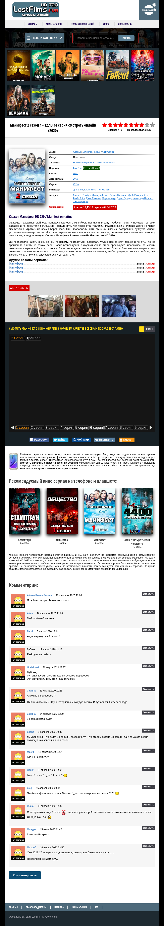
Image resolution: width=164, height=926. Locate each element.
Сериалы (32, 24)
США (76, 184)
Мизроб (31, 847)
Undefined (33, 667)
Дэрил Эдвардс (124, 198)
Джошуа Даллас (100, 195)
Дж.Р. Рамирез (135, 195)
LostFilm (77, 168)
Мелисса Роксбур (82, 195)
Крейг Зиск (90, 189)
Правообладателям (36, 907)
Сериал (77, 151)
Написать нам (79, 907)
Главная (13, 907)
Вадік (30, 770)
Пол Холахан (103, 189)
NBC (75, 173)
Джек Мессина (93, 198)
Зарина (31, 690)
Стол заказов (125, 24)
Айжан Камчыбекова (39, 595)
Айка (30, 613)
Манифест (16, 263)
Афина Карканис (118, 195)
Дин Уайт (78, 189)
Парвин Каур (108, 198)
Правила (59, 907)
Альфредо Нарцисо (143, 198)
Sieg (29, 788)
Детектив (87, 151)
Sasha (30, 732)
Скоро (106, 24)
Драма (97, 151)
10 (152, 125)
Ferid (30, 631)
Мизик (31, 752)
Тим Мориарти (81, 201)
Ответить (148, 594)
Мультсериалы (54, 24)
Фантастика (108, 151)
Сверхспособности (105, 162)
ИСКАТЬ (126, 38)
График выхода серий (82, 24)
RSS (96, 907)
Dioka (30, 806)
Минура (31, 829)
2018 (75, 178)
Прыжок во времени (83, 162)
